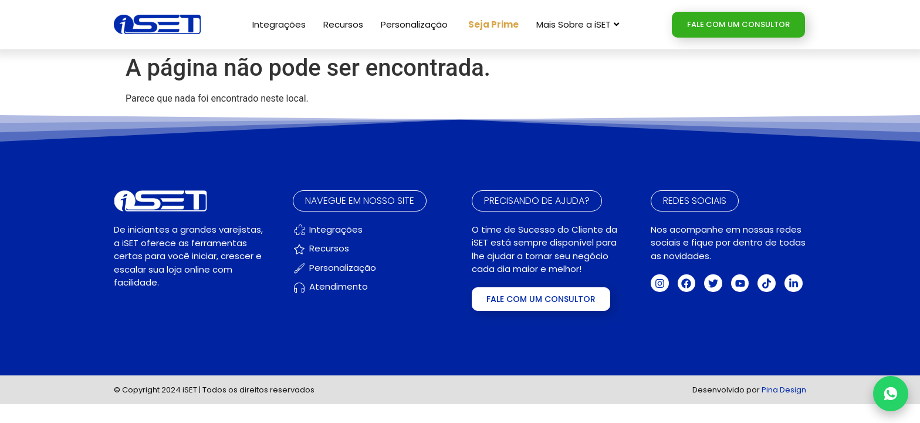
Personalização (414, 24)
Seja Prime (493, 24)
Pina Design (784, 389)
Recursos (343, 24)
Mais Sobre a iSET (577, 24)
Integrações (279, 24)
